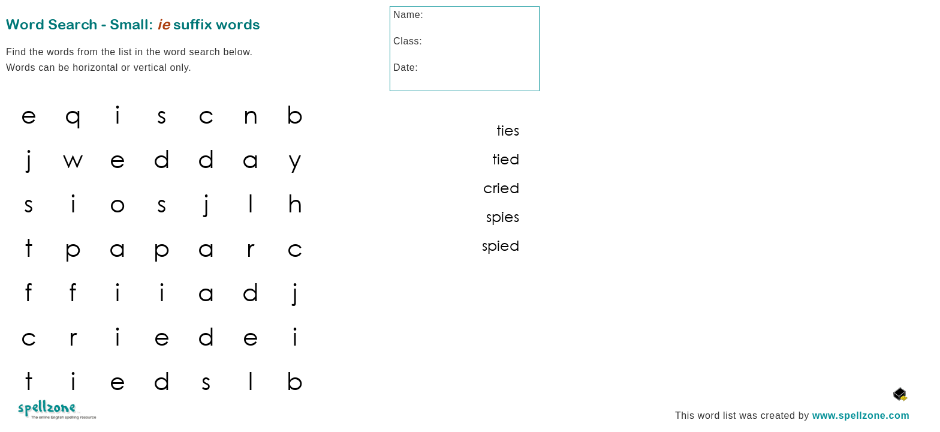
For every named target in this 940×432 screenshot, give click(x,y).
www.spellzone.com (860, 415)
